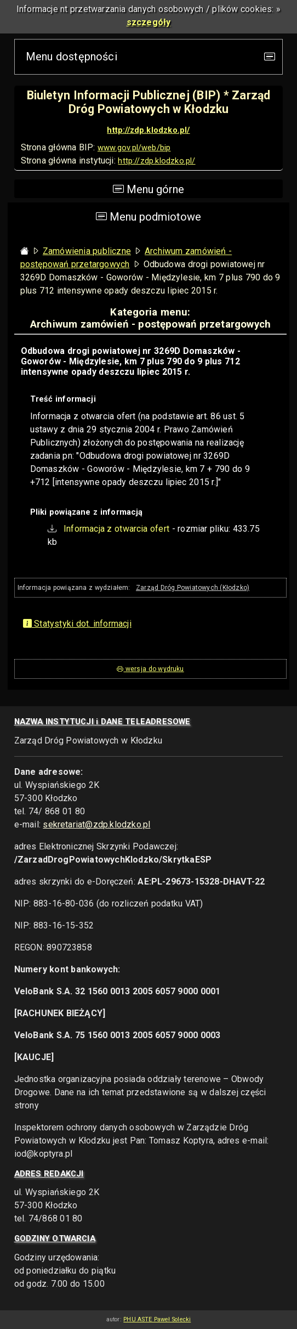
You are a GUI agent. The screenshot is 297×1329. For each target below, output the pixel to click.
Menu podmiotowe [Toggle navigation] (148, 216)
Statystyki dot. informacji (77, 623)
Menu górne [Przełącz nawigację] (148, 188)
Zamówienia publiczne (87, 251)
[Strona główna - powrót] (24, 251)
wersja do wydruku (150, 669)
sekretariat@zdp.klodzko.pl (96, 824)
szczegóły (149, 22)
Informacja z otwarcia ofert (116, 528)
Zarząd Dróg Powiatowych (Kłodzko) (192, 588)
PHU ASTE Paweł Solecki (157, 1319)
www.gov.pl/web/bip (134, 148)
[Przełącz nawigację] (269, 56)
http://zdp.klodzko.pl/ (148, 130)
